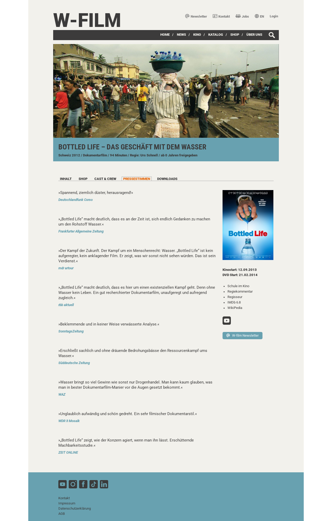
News (181, 35)
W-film (87, 20)
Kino (197, 35)
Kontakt (221, 16)
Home (165, 35)
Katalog (215, 35)
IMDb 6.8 (234, 302)
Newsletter (196, 16)
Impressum (66, 503)
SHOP (234, 35)
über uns (254, 35)
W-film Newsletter (242, 335)
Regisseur (234, 297)
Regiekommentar (240, 291)
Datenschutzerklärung (74, 508)
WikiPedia (234, 308)
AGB (61, 514)
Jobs (242, 16)
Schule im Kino (238, 286)
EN (259, 16)
